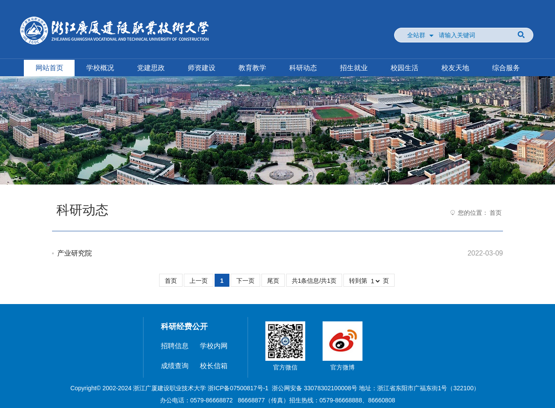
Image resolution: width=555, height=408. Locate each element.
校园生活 (404, 67)
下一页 (245, 280)
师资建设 (201, 67)
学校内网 (214, 346)
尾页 (273, 280)
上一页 (198, 280)
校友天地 (455, 67)
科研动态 (303, 67)
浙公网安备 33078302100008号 (314, 388)
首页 (496, 212)
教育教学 (252, 67)
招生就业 (354, 67)
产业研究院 (74, 253)
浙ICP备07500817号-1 (238, 388)
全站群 (416, 35)
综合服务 (506, 67)
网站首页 (49, 67)
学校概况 (100, 67)
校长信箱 (214, 365)
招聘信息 (175, 346)
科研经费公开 (184, 326)
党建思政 (151, 67)
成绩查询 (175, 365)
